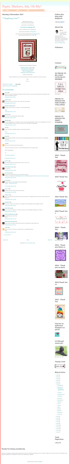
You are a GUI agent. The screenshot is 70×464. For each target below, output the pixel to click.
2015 (57, 425)
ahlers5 (6, 114)
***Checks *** (59, 392)
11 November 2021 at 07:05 (10, 186)
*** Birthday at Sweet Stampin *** (60, 389)
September (59, 400)
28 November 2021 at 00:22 (10, 224)
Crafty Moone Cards (9, 166)
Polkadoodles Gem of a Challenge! (23, 175)
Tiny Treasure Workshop (10, 155)
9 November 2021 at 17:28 (10, 164)
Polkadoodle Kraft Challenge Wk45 (28, 72)
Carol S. (6, 160)
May (58, 407)
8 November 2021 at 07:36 (10, 111)
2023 (57, 380)
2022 (57, 382)
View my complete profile (60, 42)
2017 (57, 421)
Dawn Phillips (8, 208)
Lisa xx (6, 188)
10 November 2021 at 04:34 (10, 177)
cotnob (6, 180)
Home (5, 10)
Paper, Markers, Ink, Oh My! (22, 6)
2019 (57, 418)
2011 (57, 432)
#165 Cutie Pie (8, 85)
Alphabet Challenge (24, 67)
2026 (57, 375)
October (59, 398)
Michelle (6, 120)
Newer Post (5, 239)
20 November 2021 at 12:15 (10, 218)
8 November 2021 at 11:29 (10, 125)
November (59, 387)
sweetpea (7, 202)
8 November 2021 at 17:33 (10, 158)
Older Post (50, 239)
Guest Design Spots (23, 10)
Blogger (40, 461)
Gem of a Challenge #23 (27, 71)
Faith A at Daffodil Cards (10, 214)
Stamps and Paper (9, 105)
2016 (57, 423)
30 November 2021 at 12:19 (10, 232)
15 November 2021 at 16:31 (10, 205)
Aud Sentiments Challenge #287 (27, 68)
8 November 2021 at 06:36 (10, 97)
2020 (57, 416)
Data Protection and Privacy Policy (36, 10)
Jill (5, 143)
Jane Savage (7, 172)
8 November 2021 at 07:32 (10, 103)
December (59, 385)
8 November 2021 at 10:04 (10, 117)
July (58, 403)
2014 (57, 426)
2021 (57, 383)
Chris (6, 92)
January (59, 414)
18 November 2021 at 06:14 (10, 211)
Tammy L (7, 194)
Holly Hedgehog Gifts (35, 33)
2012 (57, 430)
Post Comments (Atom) (30, 242)
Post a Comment (7, 234)
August (58, 401)
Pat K (62, 30)
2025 (57, 376)
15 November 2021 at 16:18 (10, 199)
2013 (57, 428)
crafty (6, 227)
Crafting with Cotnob (13, 183)
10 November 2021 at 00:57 (10, 170)
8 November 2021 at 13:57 (10, 140)
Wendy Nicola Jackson (10, 221)
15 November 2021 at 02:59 (10, 192)
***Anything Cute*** (61, 394)
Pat (5, 127)
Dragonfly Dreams (25, 70)
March (58, 410)
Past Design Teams (12, 10)
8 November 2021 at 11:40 (10, 133)
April (58, 408)
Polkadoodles (33, 31)
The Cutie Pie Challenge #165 (27, 27)
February (59, 412)
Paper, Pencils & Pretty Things (41, 175)
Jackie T (6, 99)
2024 (57, 378)
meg (6, 136)
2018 (57, 419)
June (58, 405)
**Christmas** (60, 396)
